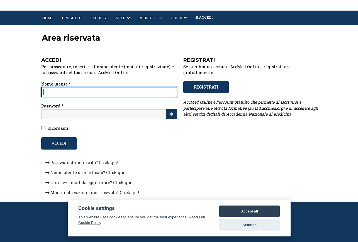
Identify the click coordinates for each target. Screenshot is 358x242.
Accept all (249, 211)
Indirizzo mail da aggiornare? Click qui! (88, 182)
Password (52, 106)
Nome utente (56, 84)
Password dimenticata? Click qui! (81, 162)
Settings (249, 225)
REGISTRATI (206, 87)
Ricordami (58, 128)
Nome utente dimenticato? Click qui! (85, 172)
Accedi (204, 17)
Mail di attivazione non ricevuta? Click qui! (92, 192)
